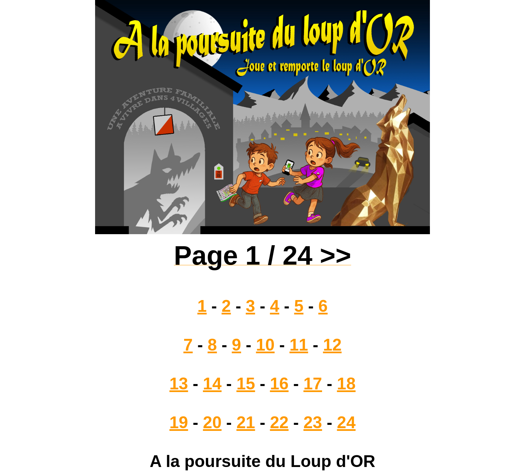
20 (212, 422)
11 (299, 345)
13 (178, 383)
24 (346, 422)
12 (332, 345)
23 (312, 422)
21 (245, 422)
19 (178, 422)
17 (312, 383)
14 (212, 383)
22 (279, 422)
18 (346, 383)
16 (279, 383)
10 (265, 345)
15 (245, 383)
